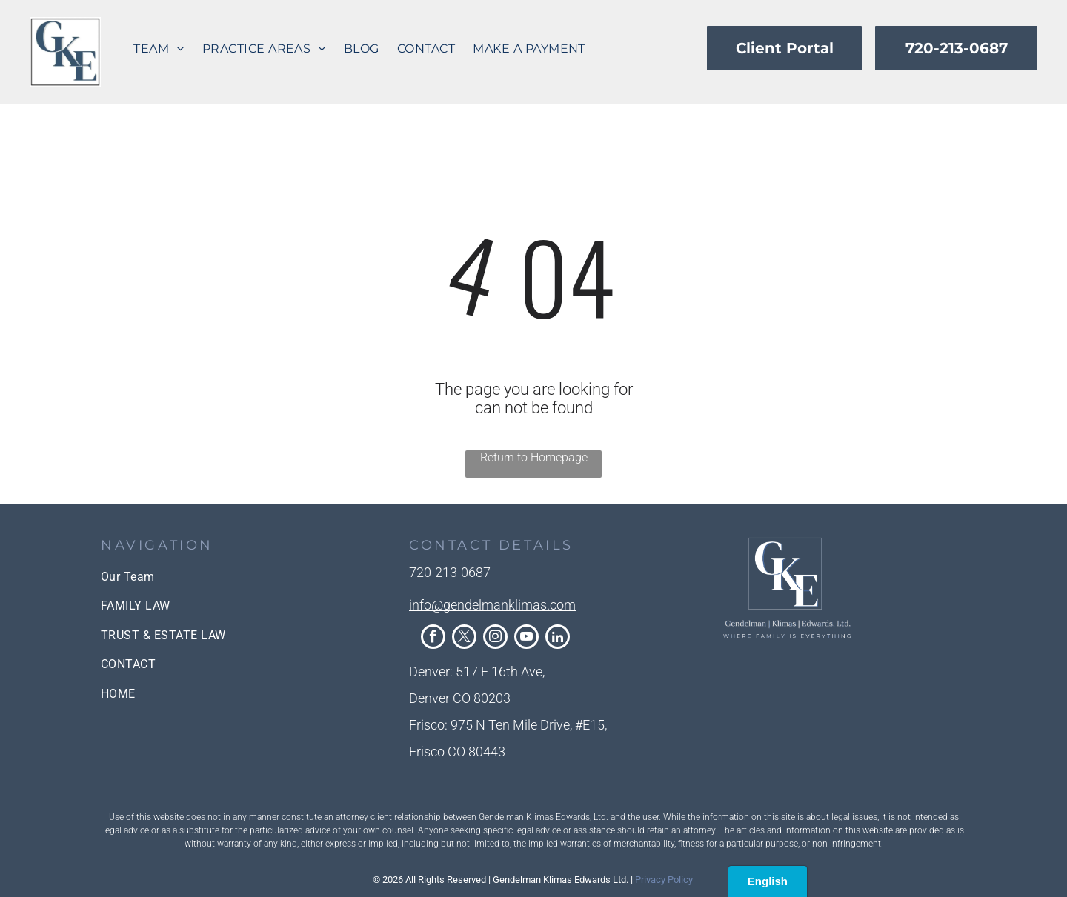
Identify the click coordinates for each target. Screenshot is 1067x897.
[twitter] (464, 638)
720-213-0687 (450, 572)
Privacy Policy (665, 879)
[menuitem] (158, 48)
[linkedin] (557, 638)
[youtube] (526, 638)
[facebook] (433, 638)
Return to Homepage (534, 457)
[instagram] (495, 638)
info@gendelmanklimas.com (492, 605)
